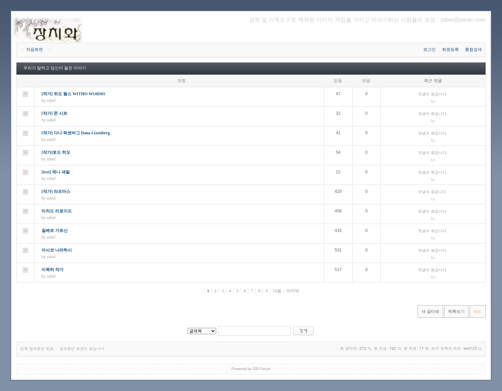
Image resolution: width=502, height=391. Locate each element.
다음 (277, 290)
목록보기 (456, 311)
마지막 (293, 290)
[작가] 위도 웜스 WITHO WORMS (73, 93)
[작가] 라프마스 (55, 191)
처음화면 (34, 49)
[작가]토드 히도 (55, 152)
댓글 (366, 80)
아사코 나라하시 (56, 250)
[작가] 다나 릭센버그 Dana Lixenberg (75, 132)
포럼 (181, 80)
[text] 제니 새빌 (55, 172)
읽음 (338, 80)
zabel (51, 100)
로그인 (429, 49)
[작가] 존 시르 (54, 113)
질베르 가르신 (54, 230)
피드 (477, 311)
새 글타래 (430, 311)
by (433, 101)
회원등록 (450, 49)
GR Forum (262, 369)
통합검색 (473, 49)
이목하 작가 (52, 269)
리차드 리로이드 (56, 211)
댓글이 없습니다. (433, 94)
